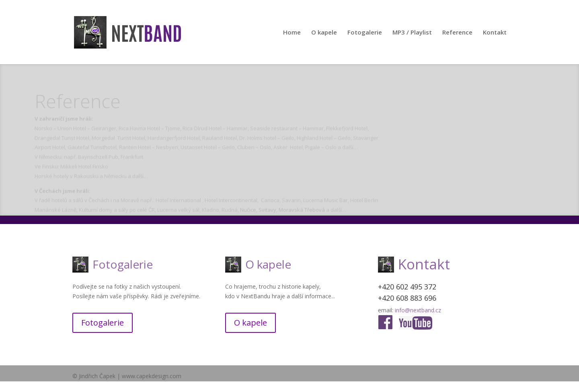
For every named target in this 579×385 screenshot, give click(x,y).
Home (292, 32)
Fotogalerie (364, 32)
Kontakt (495, 32)
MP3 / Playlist (412, 32)
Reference (457, 32)
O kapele (324, 32)
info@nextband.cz (418, 310)
